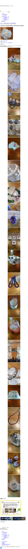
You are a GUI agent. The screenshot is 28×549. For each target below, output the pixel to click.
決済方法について (6, 536)
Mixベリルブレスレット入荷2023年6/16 (7, 42)
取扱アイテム (4, 16)
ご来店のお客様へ (4, 14)
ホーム (3, 13)
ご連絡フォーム (6, 19)
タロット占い (4, 20)
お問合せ (3, 21)
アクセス (5, 15)
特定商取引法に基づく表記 (6, 544)
